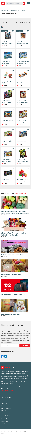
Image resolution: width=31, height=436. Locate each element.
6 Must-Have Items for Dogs (10, 314)
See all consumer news (20, 193)
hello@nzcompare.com (7, 390)
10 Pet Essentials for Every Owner (12, 255)
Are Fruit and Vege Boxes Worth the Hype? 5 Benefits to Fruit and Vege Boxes (15, 212)
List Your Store (4, 421)
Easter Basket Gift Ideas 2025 (11, 274)
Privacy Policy (4, 410)
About (2, 401)
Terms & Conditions (6, 408)
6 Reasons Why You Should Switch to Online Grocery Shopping (13, 234)
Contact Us (4, 403)
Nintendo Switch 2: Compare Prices (13, 294)
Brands (3, 423)
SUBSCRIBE (25, 345)
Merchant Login (5, 418)
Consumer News (5, 406)
